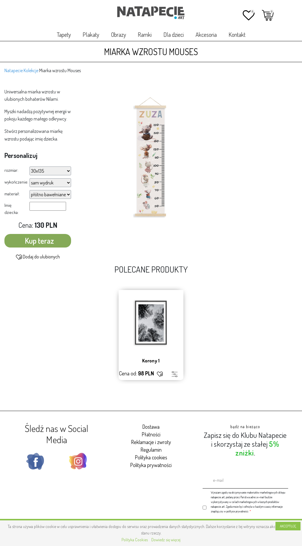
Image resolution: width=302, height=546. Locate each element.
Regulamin (151, 449)
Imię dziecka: (11, 208)
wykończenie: (16, 182)
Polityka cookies (151, 457)
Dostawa (151, 426)
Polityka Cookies (135, 539)
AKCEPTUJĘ (288, 526)
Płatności (151, 434)
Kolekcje (31, 70)
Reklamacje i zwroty (151, 442)
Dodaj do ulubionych (38, 257)
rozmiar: (11, 170)
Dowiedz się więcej (165, 539)
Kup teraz (39, 240)
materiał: (12, 194)
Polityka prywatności (151, 465)
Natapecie (13, 70)
